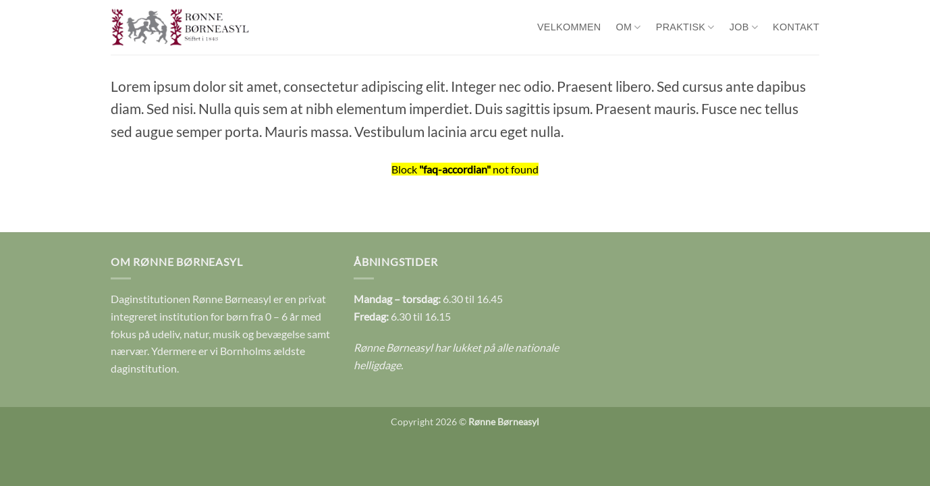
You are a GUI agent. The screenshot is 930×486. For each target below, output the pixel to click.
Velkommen (569, 27)
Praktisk (685, 27)
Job (744, 27)
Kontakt (796, 27)
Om (628, 27)
